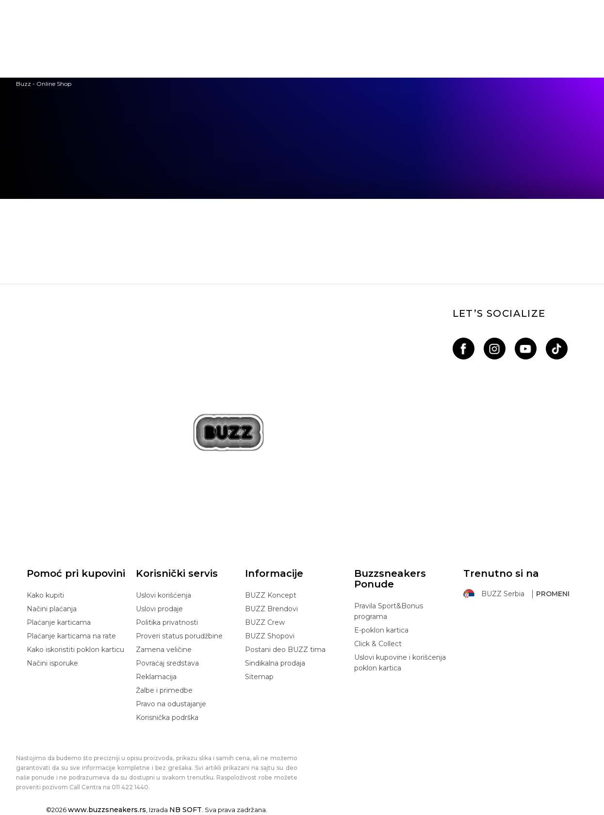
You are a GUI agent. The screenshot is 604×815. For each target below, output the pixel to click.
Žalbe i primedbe (164, 690)
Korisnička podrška (167, 717)
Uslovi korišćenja (163, 595)
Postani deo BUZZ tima (285, 649)
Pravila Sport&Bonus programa (388, 611)
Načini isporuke (52, 663)
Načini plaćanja (52, 608)
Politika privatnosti (167, 622)
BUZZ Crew (265, 622)
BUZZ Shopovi (269, 636)
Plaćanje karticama (59, 622)
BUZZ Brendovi (271, 608)
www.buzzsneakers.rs (107, 809)
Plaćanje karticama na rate (71, 636)
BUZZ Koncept (270, 595)
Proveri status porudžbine (179, 636)
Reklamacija (156, 676)
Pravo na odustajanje (171, 704)
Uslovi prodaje (159, 608)
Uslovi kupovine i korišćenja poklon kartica (400, 662)
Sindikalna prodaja (275, 663)
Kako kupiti (45, 595)
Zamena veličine (164, 649)
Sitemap (259, 676)
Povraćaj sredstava (167, 663)
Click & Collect (378, 643)
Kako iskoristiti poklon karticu (75, 649)
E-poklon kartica (381, 630)
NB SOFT (185, 809)
